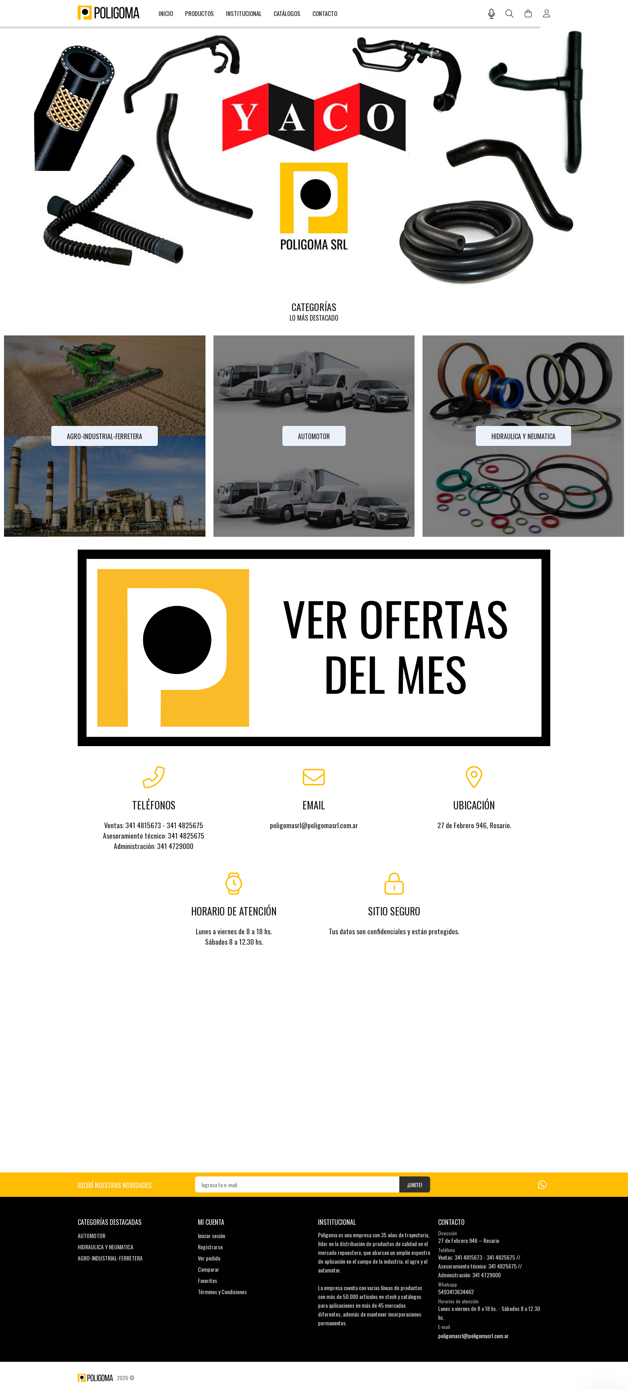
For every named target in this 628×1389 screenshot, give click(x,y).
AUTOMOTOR (91, 1235)
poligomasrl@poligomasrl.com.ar (473, 1335)
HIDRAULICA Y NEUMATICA (105, 1246)
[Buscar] (510, 14)
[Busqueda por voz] (491, 14)
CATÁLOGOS (287, 13)
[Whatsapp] (542, 1184)
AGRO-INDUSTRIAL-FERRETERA (110, 1258)
